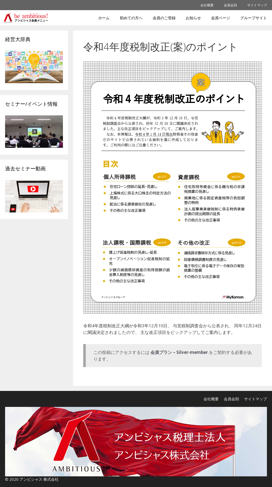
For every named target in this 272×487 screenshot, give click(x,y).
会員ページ (220, 17)
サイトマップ (257, 5)
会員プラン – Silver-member (179, 352)
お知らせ (193, 17)
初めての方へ (131, 17)
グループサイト (253, 17)
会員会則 (230, 5)
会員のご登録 (164, 17)
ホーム (104, 17)
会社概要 (207, 5)
